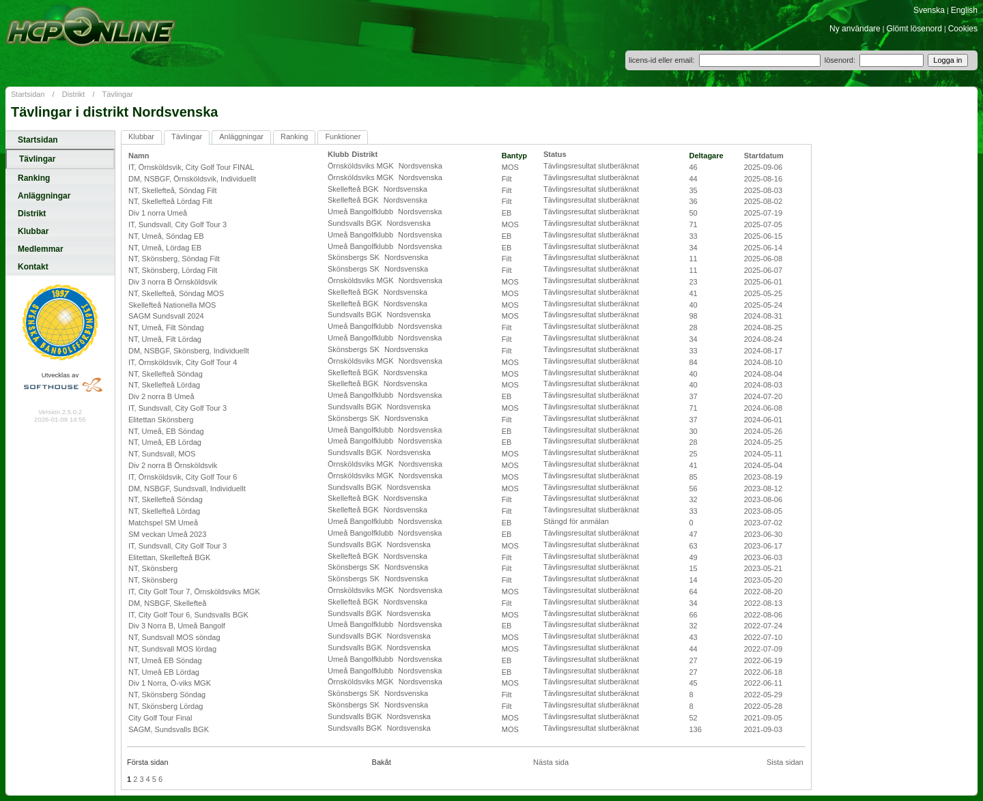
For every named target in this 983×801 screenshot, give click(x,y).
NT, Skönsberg (152, 568)
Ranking (34, 178)
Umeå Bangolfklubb (361, 211)
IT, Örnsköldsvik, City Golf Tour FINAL (191, 167)
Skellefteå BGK (354, 189)
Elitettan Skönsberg (160, 420)
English (964, 10)
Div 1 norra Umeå (157, 213)
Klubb (338, 154)
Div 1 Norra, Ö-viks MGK (169, 683)
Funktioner (342, 136)
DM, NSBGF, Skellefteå (167, 603)
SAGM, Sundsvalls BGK (168, 729)
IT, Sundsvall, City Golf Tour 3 (177, 224)
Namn (138, 155)
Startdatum (764, 155)
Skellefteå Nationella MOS (172, 305)
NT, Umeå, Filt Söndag (166, 327)
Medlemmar (40, 249)
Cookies (963, 28)
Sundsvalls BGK (356, 223)
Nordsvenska (420, 166)
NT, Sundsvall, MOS (161, 454)
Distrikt (73, 94)
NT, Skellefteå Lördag (164, 385)
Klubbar (33, 231)
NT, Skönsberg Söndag (166, 694)
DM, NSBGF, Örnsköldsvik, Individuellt (192, 179)
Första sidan (148, 762)
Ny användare (855, 28)
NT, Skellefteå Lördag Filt (170, 201)
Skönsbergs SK (355, 257)
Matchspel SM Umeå (163, 523)
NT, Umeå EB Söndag (165, 660)
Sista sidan (785, 762)
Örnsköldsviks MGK (362, 166)
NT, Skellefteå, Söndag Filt (172, 190)
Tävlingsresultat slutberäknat (591, 166)
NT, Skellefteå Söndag (165, 374)
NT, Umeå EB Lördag (163, 672)
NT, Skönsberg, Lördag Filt (172, 270)
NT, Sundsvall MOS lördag (172, 649)
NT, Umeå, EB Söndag (166, 431)
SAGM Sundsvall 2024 (166, 316)
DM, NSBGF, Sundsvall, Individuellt (187, 488)
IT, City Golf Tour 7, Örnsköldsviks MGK (194, 591)
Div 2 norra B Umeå (161, 396)
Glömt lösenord (914, 28)
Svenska (929, 10)
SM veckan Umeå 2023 (167, 534)
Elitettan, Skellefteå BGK (169, 557)
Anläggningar (44, 196)
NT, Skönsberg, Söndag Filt (174, 258)
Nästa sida (551, 762)
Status (555, 154)
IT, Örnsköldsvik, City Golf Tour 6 (182, 477)
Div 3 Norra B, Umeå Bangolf (176, 626)
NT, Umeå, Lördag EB (164, 248)
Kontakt (33, 267)
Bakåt (381, 762)
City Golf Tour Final (160, 718)
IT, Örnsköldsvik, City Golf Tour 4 (182, 362)
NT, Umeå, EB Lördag (164, 442)
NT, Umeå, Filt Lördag (164, 339)
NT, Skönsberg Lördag (165, 706)
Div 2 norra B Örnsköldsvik (172, 465)
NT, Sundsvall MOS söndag (174, 637)
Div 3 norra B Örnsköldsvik (172, 282)
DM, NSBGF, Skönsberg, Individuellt (188, 351)
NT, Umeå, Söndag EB (166, 236)
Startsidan (28, 94)
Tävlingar (117, 94)
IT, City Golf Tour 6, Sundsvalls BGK (188, 615)
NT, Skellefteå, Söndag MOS (176, 293)
